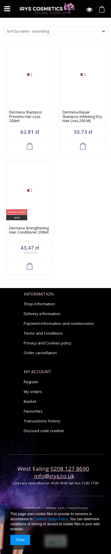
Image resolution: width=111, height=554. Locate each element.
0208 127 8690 (69, 468)
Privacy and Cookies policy (47, 343)
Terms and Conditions (43, 333)
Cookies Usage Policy (51, 519)
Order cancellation (40, 352)
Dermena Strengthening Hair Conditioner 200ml (29, 230)
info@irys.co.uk (54, 476)
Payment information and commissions (59, 323)
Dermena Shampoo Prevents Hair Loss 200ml (25, 116)
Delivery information (42, 313)
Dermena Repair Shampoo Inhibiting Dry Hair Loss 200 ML (82, 116)
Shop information (39, 303)
